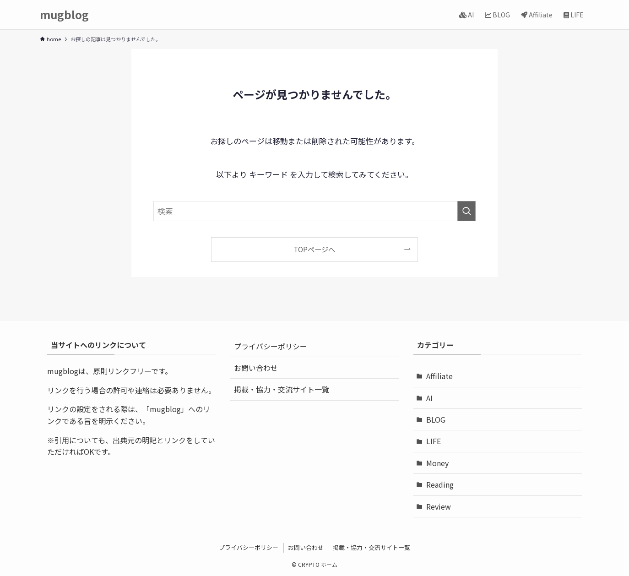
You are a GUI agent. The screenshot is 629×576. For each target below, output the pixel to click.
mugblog (64, 14)
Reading (440, 484)
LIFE (433, 440)
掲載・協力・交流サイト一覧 (281, 389)
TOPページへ (314, 249)
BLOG (435, 419)
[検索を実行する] (466, 211)
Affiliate (439, 375)
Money (437, 462)
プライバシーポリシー (270, 346)
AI (429, 397)
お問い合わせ (256, 367)
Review (438, 506)
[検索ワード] (314, 211)
